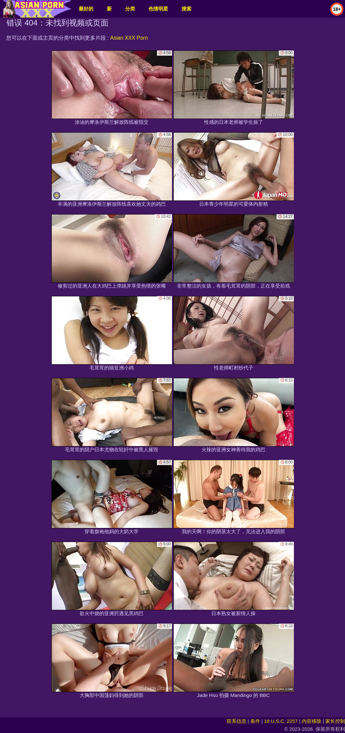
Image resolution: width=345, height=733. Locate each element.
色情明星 (158, 8)
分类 (130, 8)
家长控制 (335, 721)
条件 (255, 721)
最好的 (86, 8)
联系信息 (236, 721)
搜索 (186, 8)
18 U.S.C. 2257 (281, 721)
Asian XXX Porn (129, 38)
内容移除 (311, 721)
